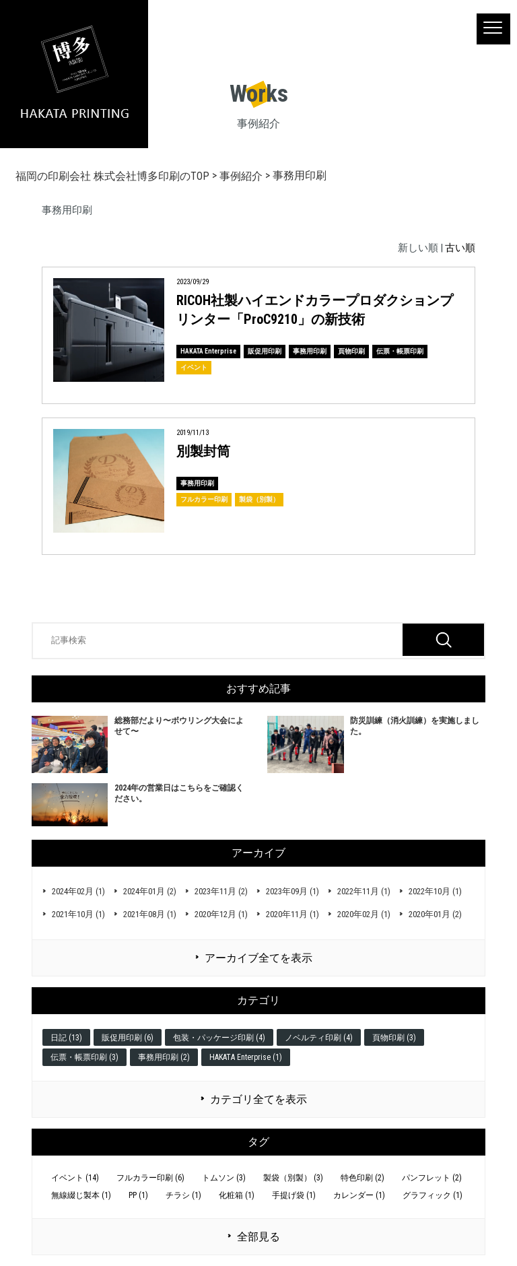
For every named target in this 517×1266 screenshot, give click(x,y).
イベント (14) (75, 1177)
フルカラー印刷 (204, 499)
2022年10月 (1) (435, 891)
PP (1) (138, 1195)
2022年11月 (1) (363, 891)
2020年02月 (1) (363, 914)
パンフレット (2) (432, 1177)
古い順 (460, 248)
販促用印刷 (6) (127, 1037)
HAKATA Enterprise (208, 351)
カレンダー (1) (359, 1195)
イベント (193, 367)
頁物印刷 (351, 351)
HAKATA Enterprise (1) (245, 1057)
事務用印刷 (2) (164, 1057)
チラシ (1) (183, 1195)
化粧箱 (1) (236, 1195)
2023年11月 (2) (221, 891)
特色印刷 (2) (362, 1177)
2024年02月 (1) (78, 891)
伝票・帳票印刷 (399, 351)
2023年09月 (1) (292, 891)
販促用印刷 (264, 351)
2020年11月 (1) (292, 914)
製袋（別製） (259, 499)
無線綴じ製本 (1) (81, 1195)
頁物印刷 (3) (394, 1037)
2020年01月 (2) (435, 914)
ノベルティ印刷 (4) (319, 1037)
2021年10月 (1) (78, 914)
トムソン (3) (224, 1177)
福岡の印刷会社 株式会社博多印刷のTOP (112, 176)
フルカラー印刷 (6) (150, 1177)
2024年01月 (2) (149, 891)
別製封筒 (203, 451)
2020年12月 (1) (221, 914)
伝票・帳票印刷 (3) (84, 1057)
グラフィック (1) (432, 1195)
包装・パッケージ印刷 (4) (219, 1037)
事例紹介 (241, 176)
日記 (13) (66, 1037)
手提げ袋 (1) (294, 1195)
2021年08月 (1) (149, 914)
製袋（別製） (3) (293, 1177)
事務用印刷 (309, 351)
